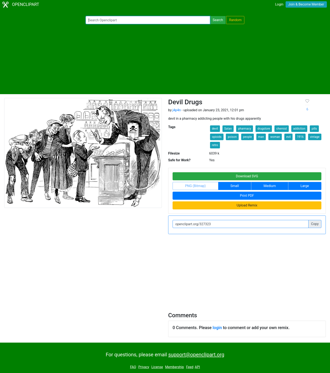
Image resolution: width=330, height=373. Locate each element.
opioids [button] (217, 136)
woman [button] (275, 136)
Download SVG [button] (247, 176)
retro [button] (215, 145)
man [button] (261, 136)
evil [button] (288, 136)
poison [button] (232, 136)
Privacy (143, 367)
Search (218, 20)
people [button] (247, 136)
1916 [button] (300, 136)
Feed (189, 367)
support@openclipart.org (196, 355)
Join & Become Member (306, 4)
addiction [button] (299, 128)
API (197, 367)
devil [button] (215, 128)
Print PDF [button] (247, 196)
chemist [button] (281, 128)
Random (235, 20)
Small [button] (234, 186)
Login (279, 4)
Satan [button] (228, 128)
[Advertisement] (165, 59)
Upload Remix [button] (247, 205)
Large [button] (305, 186)
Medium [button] (269, 186)
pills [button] (314, 128)
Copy (315, 224)
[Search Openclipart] (148, 20)
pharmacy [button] (244, 128)
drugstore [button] (263, 128)
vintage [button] (314, 136)
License (157, 367)
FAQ (133, 367)
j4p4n (176, 110)
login (217, 327)
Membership (174, 367)
